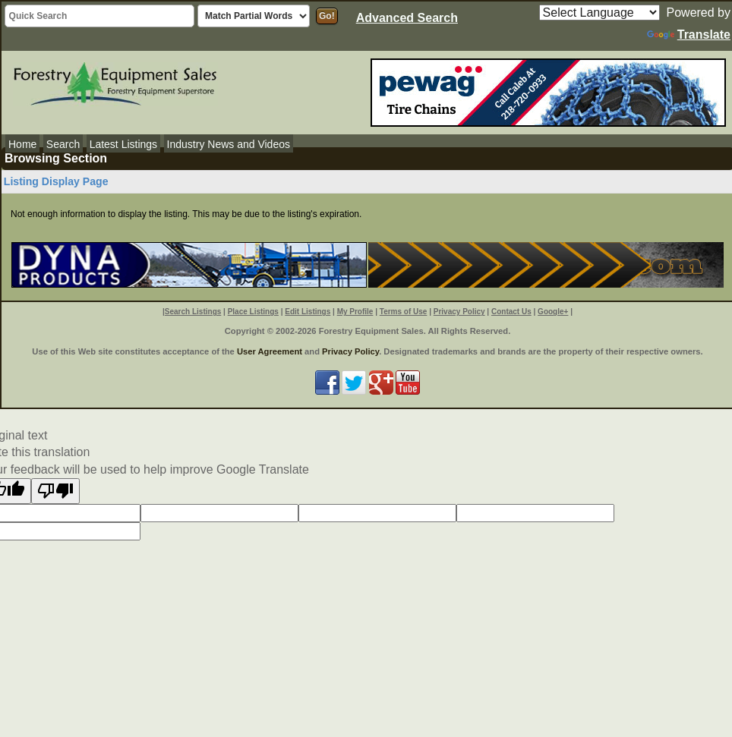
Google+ (553, 311)
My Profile (355, 311)
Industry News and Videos (228, 144)
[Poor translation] (55, 491)
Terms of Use (404, 311)
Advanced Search (407, 17)
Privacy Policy (459, 311)
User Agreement (269, 351)
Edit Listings (307, 311)
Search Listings (193, 311)
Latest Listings (124, 144)
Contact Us (511, 311)
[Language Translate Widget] (599, 12)
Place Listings (253, 311)
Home (22, 144)
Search (63, 144)
